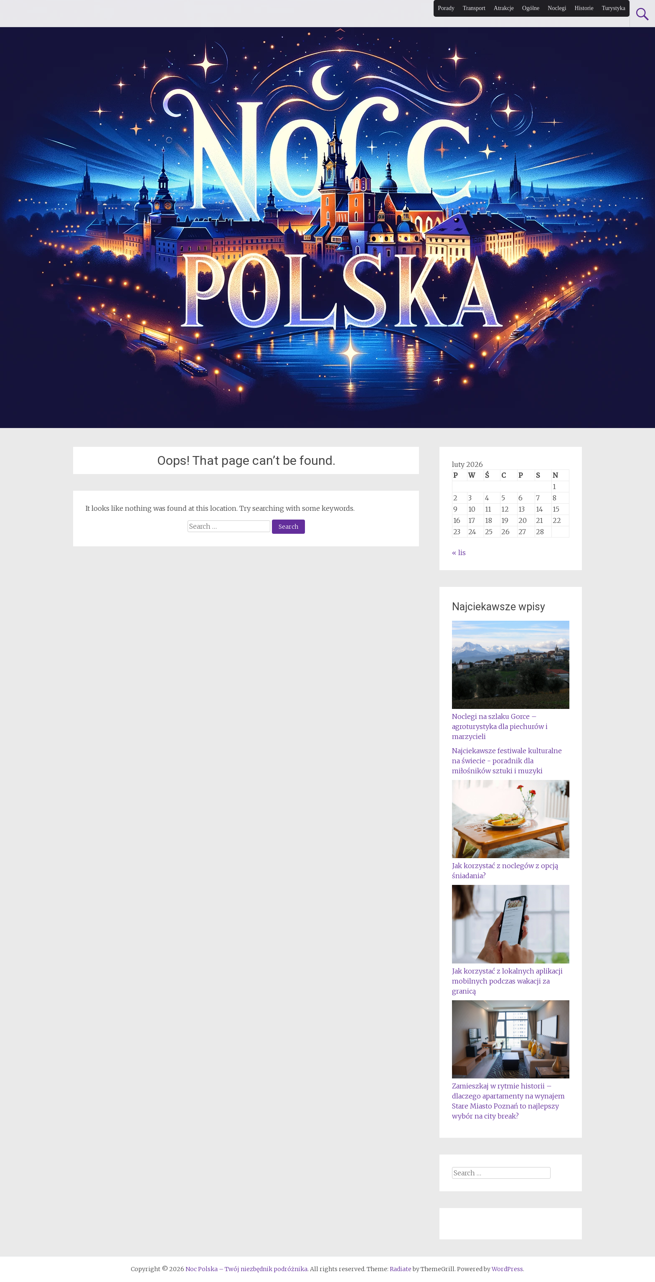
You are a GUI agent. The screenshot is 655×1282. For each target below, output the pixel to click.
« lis (459, 552)
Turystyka (613, 8)
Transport (474, 8)
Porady (446, 8)
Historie (584, 8)
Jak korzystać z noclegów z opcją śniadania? (510, 865)
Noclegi (557, 8)
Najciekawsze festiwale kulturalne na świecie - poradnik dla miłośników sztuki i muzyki (507, 761)
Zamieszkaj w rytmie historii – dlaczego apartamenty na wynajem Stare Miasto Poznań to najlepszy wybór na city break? (510, 1096)
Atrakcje (504, 8)
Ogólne (530, 8)
